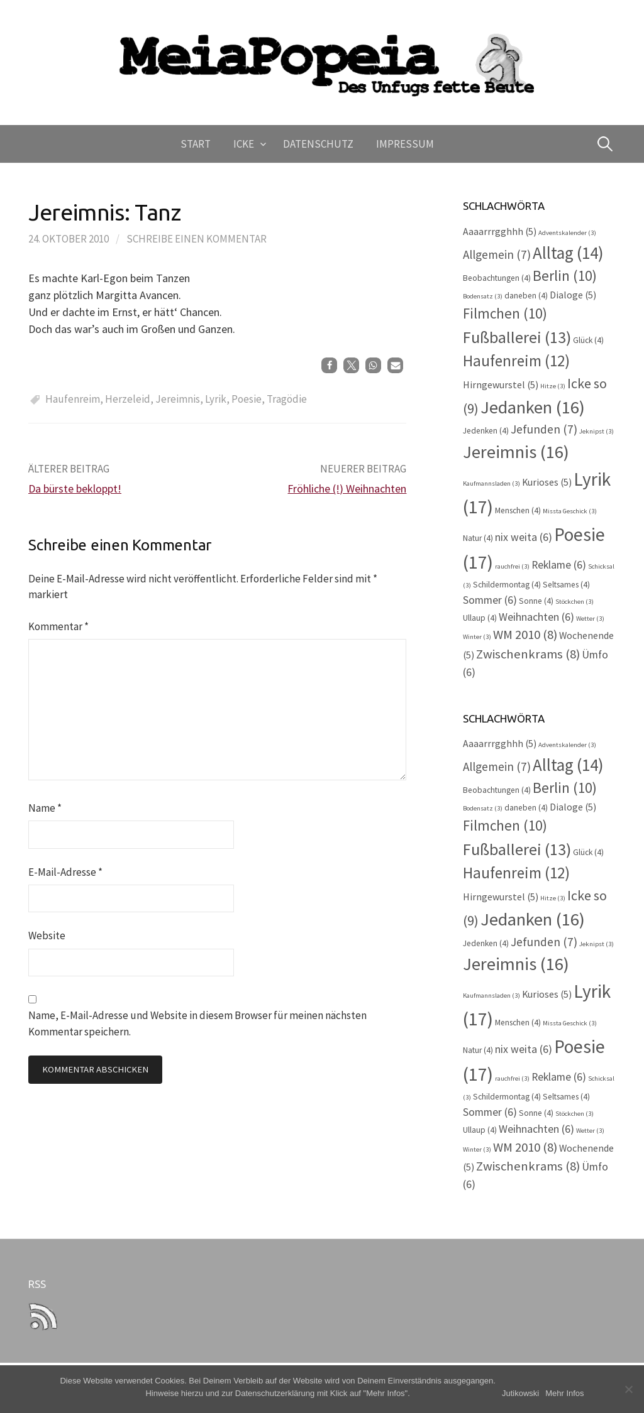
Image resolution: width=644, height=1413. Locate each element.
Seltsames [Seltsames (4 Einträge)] (566, 584)
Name (45, 808)
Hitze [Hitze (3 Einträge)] (552, 386)
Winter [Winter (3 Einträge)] (477, 637)
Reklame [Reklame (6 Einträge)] (558, 565)
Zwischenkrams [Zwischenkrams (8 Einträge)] (528, 654)
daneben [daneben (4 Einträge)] (526, 295)
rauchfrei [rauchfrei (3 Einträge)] (512, 566)
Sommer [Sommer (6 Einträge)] (490, 600)
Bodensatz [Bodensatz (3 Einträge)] (482, 296)
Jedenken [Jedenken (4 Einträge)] (486, 430)
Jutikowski (520, 1393)
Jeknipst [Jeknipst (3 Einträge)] (596, 431)
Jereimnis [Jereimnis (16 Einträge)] (516, 451)
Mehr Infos (564, 1393)
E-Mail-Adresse (65, 872)
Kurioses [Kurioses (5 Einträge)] (547, 482)
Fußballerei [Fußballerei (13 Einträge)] (517, 337)
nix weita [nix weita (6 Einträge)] (523, 537)
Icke (243, 144)
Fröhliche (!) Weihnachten (346, 488)
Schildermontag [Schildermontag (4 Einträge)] (507, 584)
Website (46, 935)
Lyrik (215, 399)
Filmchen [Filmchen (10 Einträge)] (505, 313)
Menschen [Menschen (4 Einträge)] (518, 510)
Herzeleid (127, 399)
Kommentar (58, 626)
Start (195, 144)
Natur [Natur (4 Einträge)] (478, 538)
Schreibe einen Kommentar (196, 239)
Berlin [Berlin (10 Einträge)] (565, 275)
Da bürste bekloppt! (74, 488)
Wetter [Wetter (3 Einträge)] (590, 618)
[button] (329, 365)
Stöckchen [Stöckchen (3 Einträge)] (574, 601)
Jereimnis (177, 399)
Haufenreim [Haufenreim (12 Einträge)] (516, 361)
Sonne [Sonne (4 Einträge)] (536, 601)
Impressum (405, 144)
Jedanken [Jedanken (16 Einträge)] (532, 407)
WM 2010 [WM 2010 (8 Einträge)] (525, 634)
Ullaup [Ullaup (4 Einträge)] (480, 618)
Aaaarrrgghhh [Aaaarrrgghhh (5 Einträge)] (499, 231)
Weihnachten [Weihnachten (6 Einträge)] (536, 617)
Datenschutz (318, 144)
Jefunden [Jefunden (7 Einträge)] (544, 429)
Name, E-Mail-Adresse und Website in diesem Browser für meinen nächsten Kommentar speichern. (197, 1023)
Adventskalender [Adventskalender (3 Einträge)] (567, 233)
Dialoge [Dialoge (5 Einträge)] (573, 295)
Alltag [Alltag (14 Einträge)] (568, 252)
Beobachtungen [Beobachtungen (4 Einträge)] (497, 278)
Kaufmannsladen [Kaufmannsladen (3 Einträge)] (491, 483)
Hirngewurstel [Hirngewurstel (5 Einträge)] (500, 385)
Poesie (246, 399)
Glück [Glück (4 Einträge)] (588, 340)
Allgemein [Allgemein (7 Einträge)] (497, 254)
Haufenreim (72, 399)
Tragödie (287, 399)
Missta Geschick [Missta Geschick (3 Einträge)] (570, 511)
